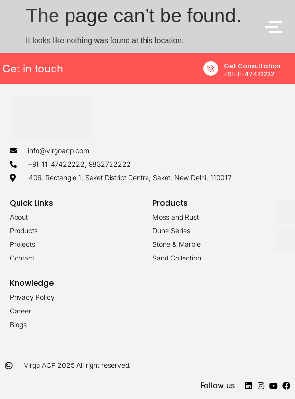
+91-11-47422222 (249, 74)
